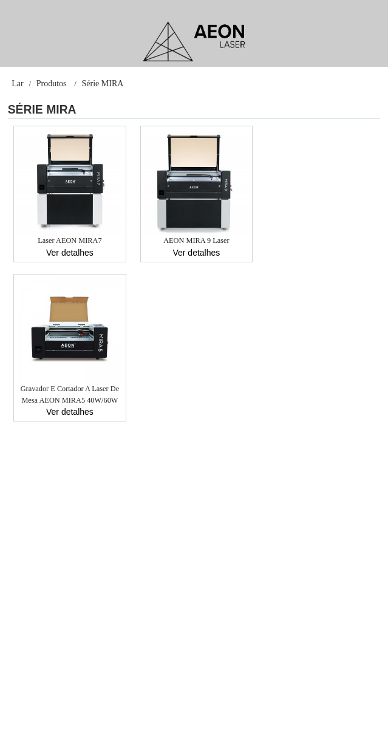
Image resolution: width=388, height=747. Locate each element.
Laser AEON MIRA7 (69, 240)
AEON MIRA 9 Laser (196, 240)
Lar (17, 83)
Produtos (51, 83)
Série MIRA (103, 83)
